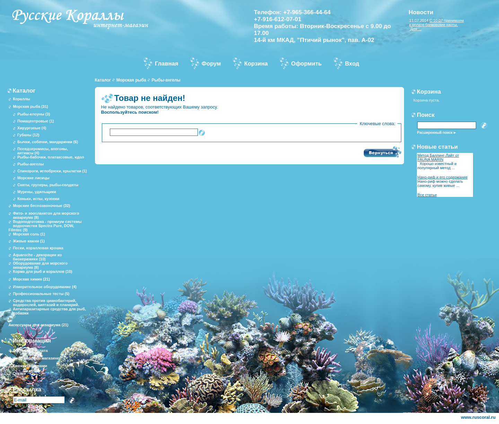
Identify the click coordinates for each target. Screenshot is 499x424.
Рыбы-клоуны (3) (33, 114)
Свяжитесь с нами (29, 366)
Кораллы (21, 99)
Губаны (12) (28, 135)
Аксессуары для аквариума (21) (38, 325)
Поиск (426, 115)
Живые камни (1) (29, 241)
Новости (421, 12)
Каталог (103, 80)
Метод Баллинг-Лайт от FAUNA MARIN (438, 157)
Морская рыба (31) (30, 106)
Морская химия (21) (31, 279)
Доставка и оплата (29, 350)
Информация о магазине (35, 358)
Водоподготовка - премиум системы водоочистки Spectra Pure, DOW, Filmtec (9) (45, 225)
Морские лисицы (33, 178)
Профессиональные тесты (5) (41, 294)
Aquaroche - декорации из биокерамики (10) (37, 257)
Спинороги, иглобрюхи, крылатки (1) (52, 171)
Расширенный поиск (435, 133)
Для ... (415, 29)
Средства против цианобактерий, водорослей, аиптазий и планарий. (46, 302)
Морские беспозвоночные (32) (41, 206)
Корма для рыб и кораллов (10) (42, 271)
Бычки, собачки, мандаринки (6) (47, 142)
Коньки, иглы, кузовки (38, 199)
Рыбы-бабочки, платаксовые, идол (50, 157)
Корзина (429, 91)
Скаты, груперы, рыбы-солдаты (47, 185)
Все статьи (427, 195)
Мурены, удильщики (36, 192)
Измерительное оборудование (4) (45, 287)
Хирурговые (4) (31, 128)
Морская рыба (131, 80)
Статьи (19, 373)
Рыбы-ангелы (165, 80)
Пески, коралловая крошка (38, 248)
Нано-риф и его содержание (443, 177)
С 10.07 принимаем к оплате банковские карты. (436, 22)
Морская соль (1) (29, 234)
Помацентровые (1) (35, 121)
